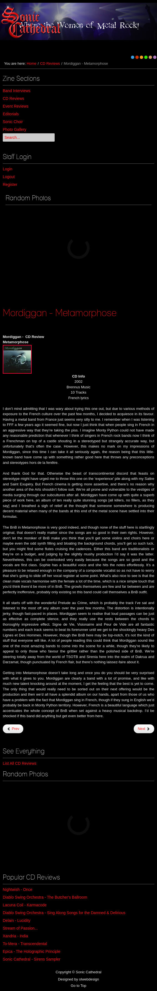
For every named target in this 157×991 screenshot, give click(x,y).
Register (10, 184)
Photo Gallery (14, 129)
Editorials (11, 114)
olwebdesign (89, 979)
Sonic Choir (13, 121)
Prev (13, 729)
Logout (9, 177)
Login (7, 169)
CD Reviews (50, 63)
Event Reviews (16, 106)
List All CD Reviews (19, 763)
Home (31, 63)
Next (144, 729)
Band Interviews (17, 91)
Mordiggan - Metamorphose (60, 312)
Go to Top (78, 986)
